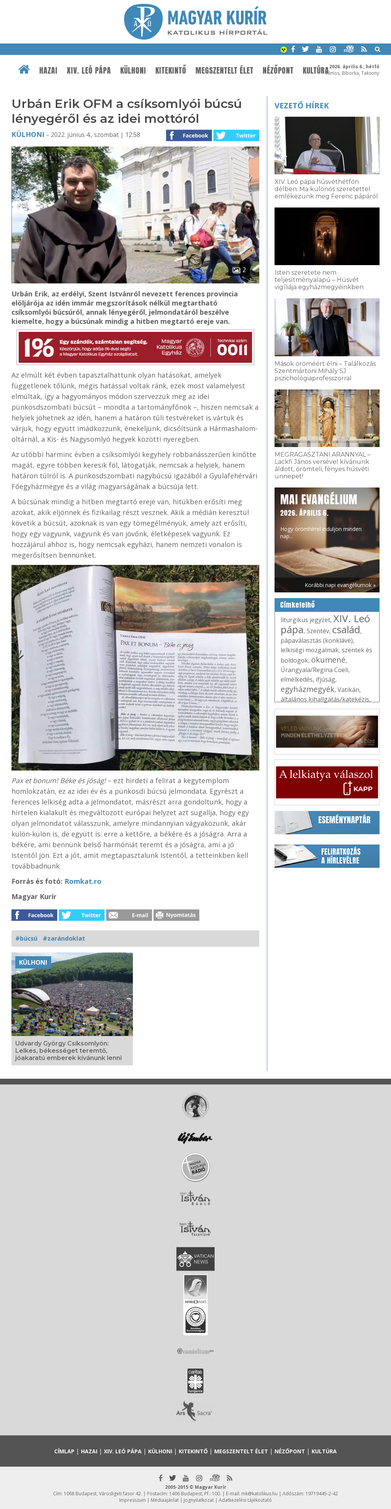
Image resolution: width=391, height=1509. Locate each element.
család (346, 629)
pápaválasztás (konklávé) (317, 640)
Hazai (48, 70)
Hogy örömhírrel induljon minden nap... (321, 515)
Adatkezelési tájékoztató (245, 1500)
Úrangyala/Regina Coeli (314, 670)
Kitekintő (170, 70)
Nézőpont (278, 70)
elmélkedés (297, 679)
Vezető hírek (302, 105)
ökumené (328, 660)
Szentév (318, 631)
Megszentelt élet (225, 70)
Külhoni (133, 70)
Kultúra (316, 70)
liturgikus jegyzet (305, 620)
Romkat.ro (83, 881)
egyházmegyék (307, 689)
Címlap (64, 1451)
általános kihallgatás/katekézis (325, 699)
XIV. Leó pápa (89, 70)
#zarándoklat (64, 938)
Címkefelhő (297, 605)
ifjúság (325, 679)
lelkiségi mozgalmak (310, 650)
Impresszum (132, 1500)
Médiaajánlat (165, 1500)
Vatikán (348, 689)
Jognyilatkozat (199, 1500)
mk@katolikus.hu (259, 1493)
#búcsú (26, 938)
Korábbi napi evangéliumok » (340, 585)
